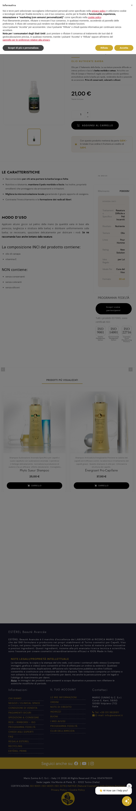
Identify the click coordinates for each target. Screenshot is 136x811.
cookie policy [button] (94, 17)
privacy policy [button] (99, 11)
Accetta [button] (124, 48)
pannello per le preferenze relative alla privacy (26, 40)
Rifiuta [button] (104, 48)
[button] (131, 5)
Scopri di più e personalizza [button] (23, 48)
